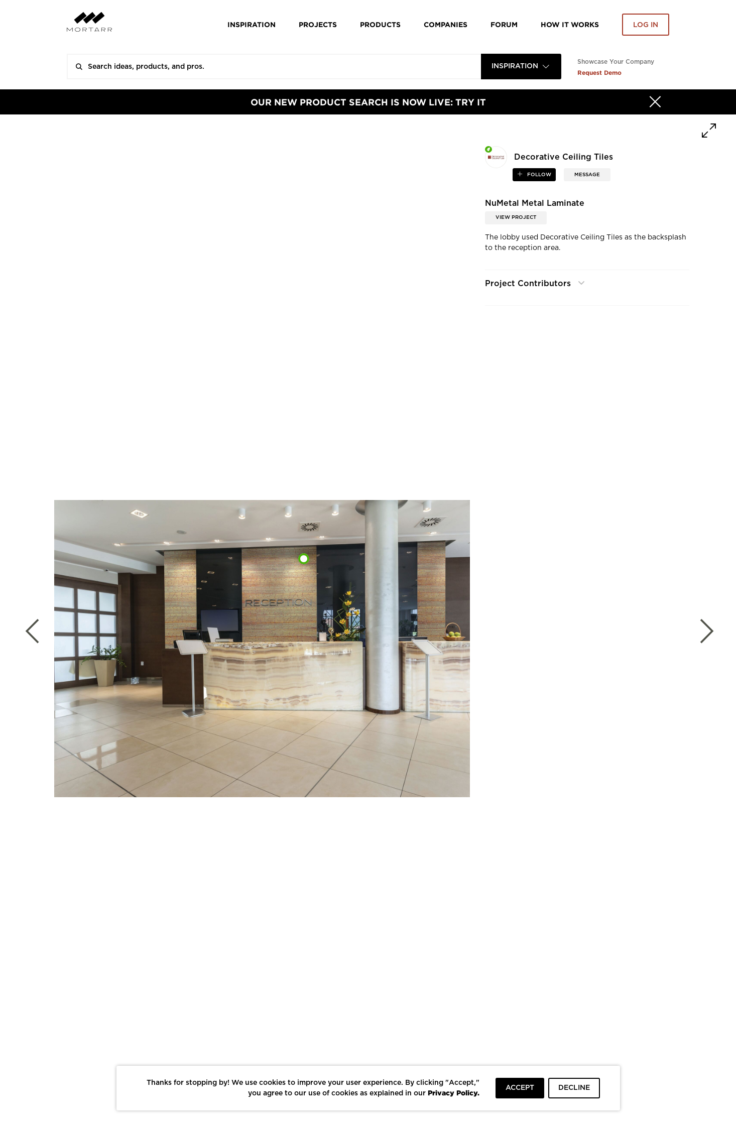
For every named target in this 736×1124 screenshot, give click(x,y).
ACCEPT (520, 1087)
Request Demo (599, 72)
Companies (445, 24)
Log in (645, 25)
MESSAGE (587, 174)
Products (380, 24)
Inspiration (251, 24)
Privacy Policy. (453, 1092)
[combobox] (521, 66)
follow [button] (538, 174)
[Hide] (655, 101)
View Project (516, 217)
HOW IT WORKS (570, 24)
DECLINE (574, 1087)
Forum (504, 24)
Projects (318, 24)
